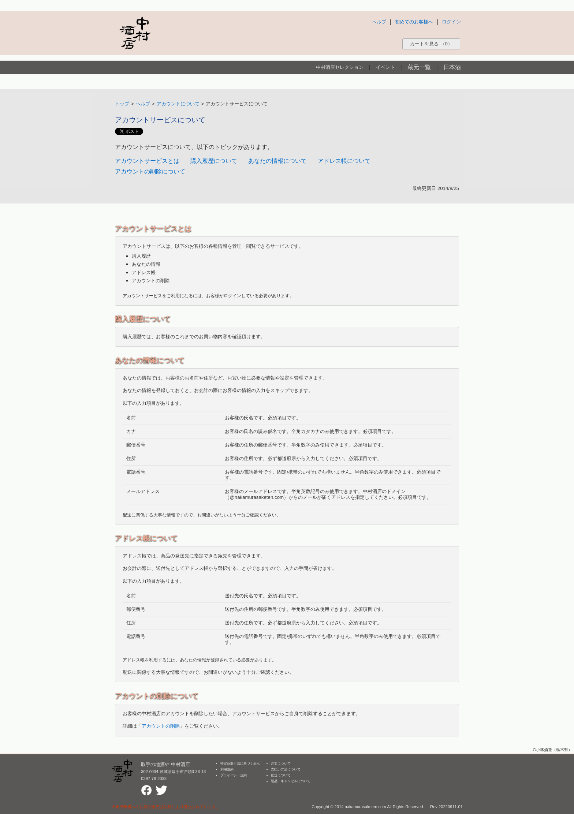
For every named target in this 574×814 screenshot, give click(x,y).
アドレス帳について (344, 161)
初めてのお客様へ (414, 22)
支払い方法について (286, 769)
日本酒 (452, 67)
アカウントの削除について (150, 171)
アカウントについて (178, 104)
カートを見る (431, 43)
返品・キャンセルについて (290, 781)
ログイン (451, 22)
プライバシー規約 (233, 775)
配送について (281, 775)
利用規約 (227, 769)
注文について (281, 763)
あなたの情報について (277, 161)
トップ (122, 104)
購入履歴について (213, 161)
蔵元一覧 (419, 67)
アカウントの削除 (161, 726)
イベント (385, 67)
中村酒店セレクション (340, 67)
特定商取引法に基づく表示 (240, 763)
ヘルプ (379, 22)
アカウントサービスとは (147, 161)
